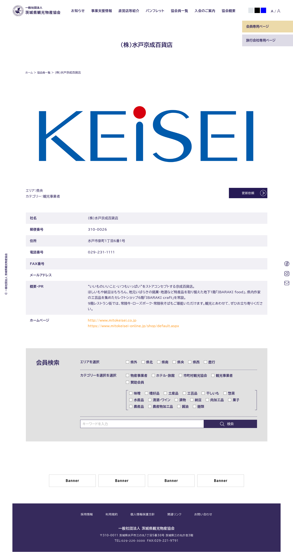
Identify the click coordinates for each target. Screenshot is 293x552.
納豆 (196, 400)
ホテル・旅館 (163, 376)
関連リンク (174, 515)
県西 (194, 362)
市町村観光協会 (193, 376)
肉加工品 (215, 400)
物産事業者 (136, 376)
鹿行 (209, 362)
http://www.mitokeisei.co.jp (114, 320)
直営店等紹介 (128, 10)
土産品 (171, 393)
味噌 (135, 393)
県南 (163, 362)
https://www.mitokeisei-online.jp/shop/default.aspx (137, 326)
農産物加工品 (160, 407)
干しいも (210, 393)
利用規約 (112, 515)
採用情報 (87, 515)
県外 (131, 362)
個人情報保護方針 (142, 515)
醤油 (183, 407)
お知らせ (78, 10)
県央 (178, 362)
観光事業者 (222, 376)
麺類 (198, 407)
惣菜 (229, 393)
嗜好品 (152, 393)
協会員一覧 (179, 10)
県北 (147, 362)
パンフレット (155, 10)
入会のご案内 (205, 10)
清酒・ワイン (159, 400)
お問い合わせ (203, 515)
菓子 (233, 400)
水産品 (136, 400)
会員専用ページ (257, 26)
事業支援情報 (101, 10)
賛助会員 (135, 382)
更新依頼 (244, 193)
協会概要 (229, 10)
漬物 (180, 400)
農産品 (136, 407)
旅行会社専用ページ (260, 40)
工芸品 (190, 393)
